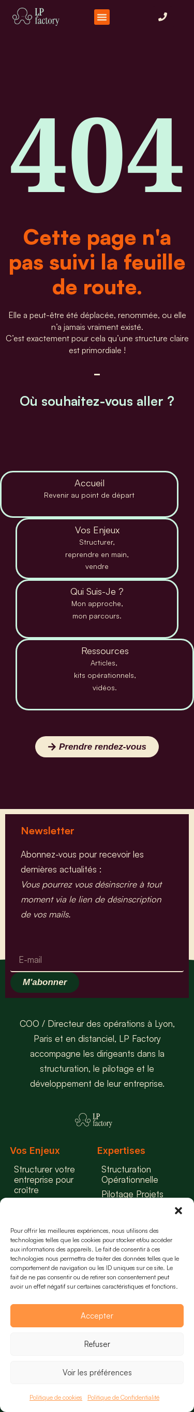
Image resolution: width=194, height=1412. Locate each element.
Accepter (97, 1316)
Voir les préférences (97, 1372)
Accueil (89, 482)
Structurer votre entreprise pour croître (44, 1179)
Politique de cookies (55, 1397)
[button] (178, 1210)
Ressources (105, 650)
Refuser (97, 1344)
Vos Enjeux (97, 529)
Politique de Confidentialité (123, 1397)
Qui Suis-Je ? (97, 591)
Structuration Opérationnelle (129, 1174)
